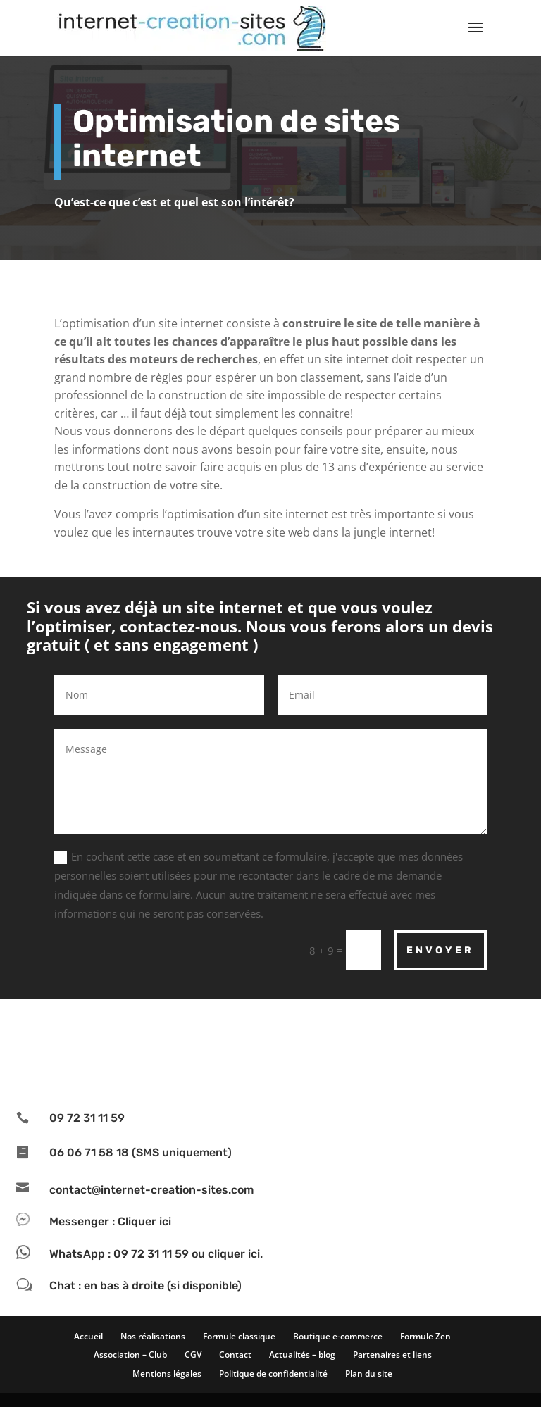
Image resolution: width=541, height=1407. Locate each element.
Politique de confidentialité (273, 1374)
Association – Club (130, 1355)
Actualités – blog (302, 1355)
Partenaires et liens (392, 1355)
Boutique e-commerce (338, 1336)
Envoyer (440, 950)
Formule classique (239, 1336)
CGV (193, 1355)
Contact (235, 1355)
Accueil (88, 1336)
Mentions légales (166, 1374)
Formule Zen (425, 1336)
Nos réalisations (152, 1336)
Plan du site (368, 1374)
